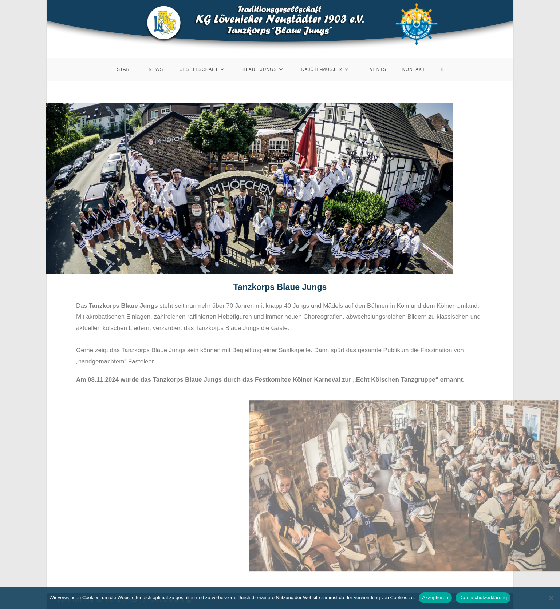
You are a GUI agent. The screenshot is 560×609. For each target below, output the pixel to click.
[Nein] (551, 597)
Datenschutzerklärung (483, 597)
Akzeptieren (435, 597)
